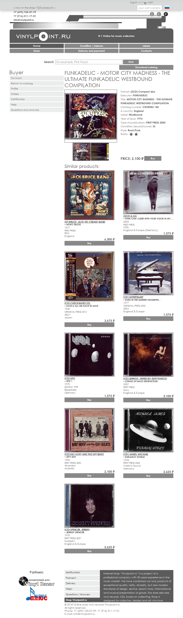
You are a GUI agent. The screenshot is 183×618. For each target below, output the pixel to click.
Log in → (135, 2)
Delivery (70, 583)
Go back (16, 77)
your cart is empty (149, 7)
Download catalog (146, 67)
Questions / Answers (78, 594)
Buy (153, 158)
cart (148, 2)
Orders (15, 93)
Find (130, 61)
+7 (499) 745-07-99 (25, 12)
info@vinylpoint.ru (24, 19)
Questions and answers (25, 109)
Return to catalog (22, 83)
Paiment (71, 577)
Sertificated (73, 572)
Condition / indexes (91, 45)
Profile (14, 88)
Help (14, 104)
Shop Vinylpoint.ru (76, 599)
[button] (114, 93)
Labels (146, 45)
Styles (36, 50)
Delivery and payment (91, 50)
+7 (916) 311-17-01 (25, 16)
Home (36, 45)
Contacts (146, 50)
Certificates (18, 99)
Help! (69, 588)
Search (49, 62)
